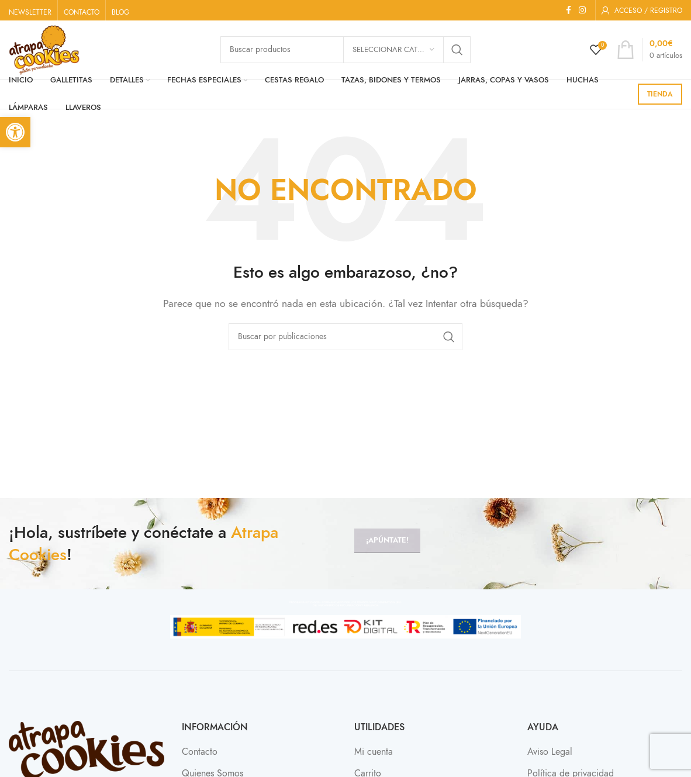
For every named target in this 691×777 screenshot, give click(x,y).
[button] (15, 132)
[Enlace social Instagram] (582, 10)
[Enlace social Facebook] (568, 10)
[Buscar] (345, 336)
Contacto (199, 751)
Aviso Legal (549, 751)
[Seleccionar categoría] (393, 50)
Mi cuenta (373, 751)
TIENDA (660, 94)
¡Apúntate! (387, 540)
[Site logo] (44, 49)
